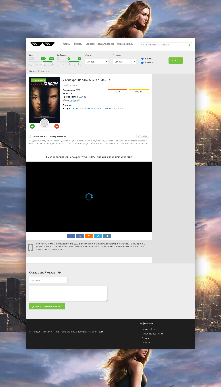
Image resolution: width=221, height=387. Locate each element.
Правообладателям (152, 333)
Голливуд (107, 108)
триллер (74, 100)
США (81, 96)
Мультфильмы (106, 44)
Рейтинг (61, 55)
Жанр (88, 55)
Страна (117, 55)
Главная (146, 342)
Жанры (66, 44)
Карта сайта (148, 329)
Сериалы (90, 44)
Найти (176, 60)
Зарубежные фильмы (83, 108)
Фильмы (78, 44)
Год (31, 55)
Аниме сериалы (125, 44)
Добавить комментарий (47, 306)
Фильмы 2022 (118, 108)
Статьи (145, 338)
